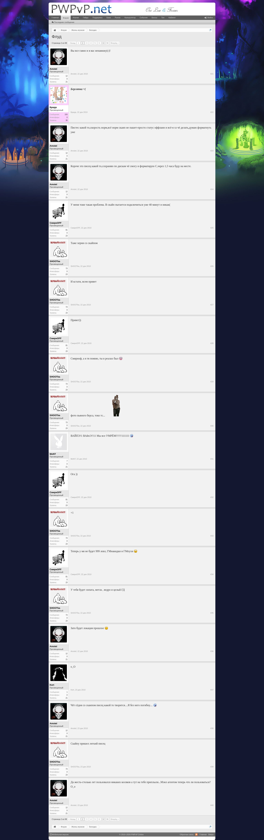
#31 (211, 459)
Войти (209, 18)
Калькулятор (129, 18)
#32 (211, 497)
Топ (162, 18)
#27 (211, 305)
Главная (55, 18)
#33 (211, 536)
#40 (211, 805)
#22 (211, 112)
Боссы (154, 18)
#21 (211, 74)
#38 (211, 728)
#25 (211, 228)
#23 (211, 151)
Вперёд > (115, 43)
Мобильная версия (59, 834)
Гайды (85, 18)
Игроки (76, 18)
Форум (66, 18)
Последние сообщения (63, 22)
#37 (211, 690)
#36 (211, 651)
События (143, 18)
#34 (211, 574)
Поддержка (97, 18)
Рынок (117, 18)
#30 (211, 426)
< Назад (71, 43)
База (109, 18)
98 (107, 43)
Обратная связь (187, 834)
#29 (211, 382)
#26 (211, 266)
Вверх (211, 834)
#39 (211, 767)
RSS (196, 834)
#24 (211, 189)
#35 (211, 613)
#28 (211, 343)
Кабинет (172, 18)
